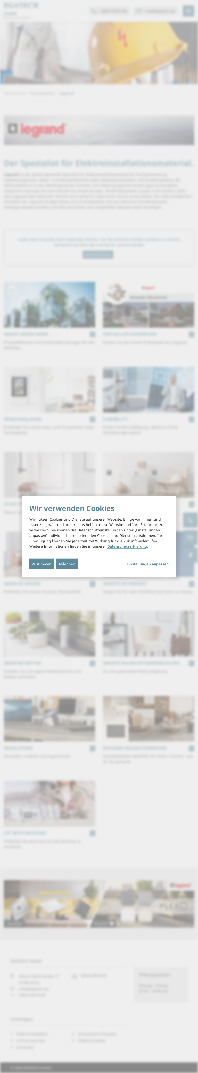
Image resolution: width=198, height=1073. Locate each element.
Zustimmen (42, 563)
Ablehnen (67, 563)
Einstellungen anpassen (148, 564)
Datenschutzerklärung (127, 546)
